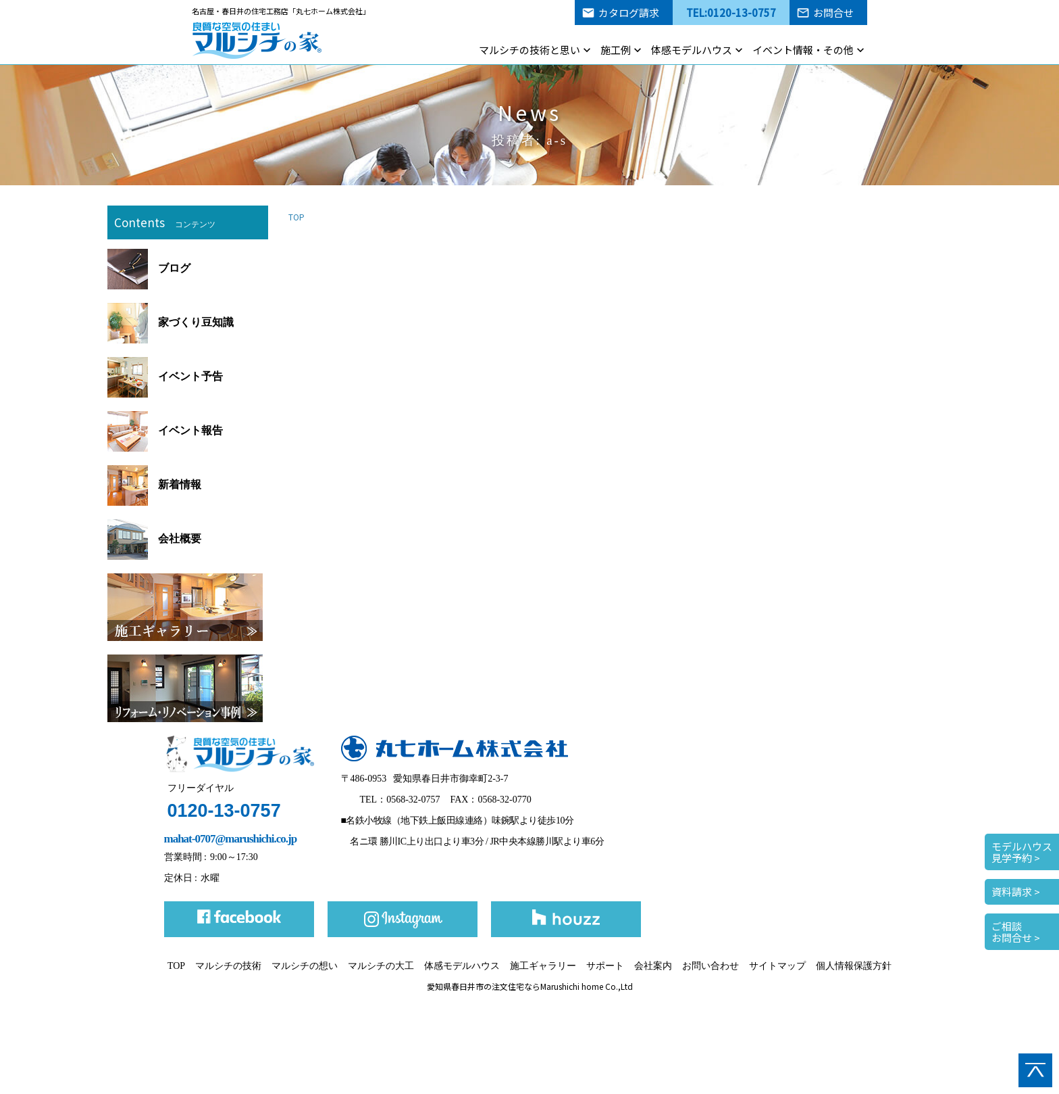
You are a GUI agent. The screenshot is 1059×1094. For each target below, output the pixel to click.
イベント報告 (165, 430)
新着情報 (154, 484)
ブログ (148, 268)
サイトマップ (777, 966)
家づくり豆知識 (170, 322)
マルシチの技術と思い (529, 50)
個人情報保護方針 (854, 966)
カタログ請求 (628, 12)
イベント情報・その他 (803, 50)
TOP (296, 216)
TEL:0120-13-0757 (731, 12)
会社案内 (653, 966)
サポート (605, 966)
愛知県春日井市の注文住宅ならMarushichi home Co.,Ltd (530, 986)
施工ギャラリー (543, 966)
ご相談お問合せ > (1015, 932)
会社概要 (154, 538)
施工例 (615, 50)
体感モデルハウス (691, 50)
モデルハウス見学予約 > (1021, 852)
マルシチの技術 (228, 966)
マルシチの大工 (381, 966)
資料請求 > (1015, 891)
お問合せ (833, 12)
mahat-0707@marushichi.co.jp (230, 838)
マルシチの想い (305, 966)
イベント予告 (165, 376)
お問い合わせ (710, 966)
